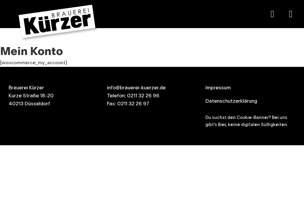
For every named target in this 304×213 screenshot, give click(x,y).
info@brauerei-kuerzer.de (136, 87)
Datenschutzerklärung (231, 101)
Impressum (218, 87)
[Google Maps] (272, 14)
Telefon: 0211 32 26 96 (133, 95)
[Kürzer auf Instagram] (290, 14)
